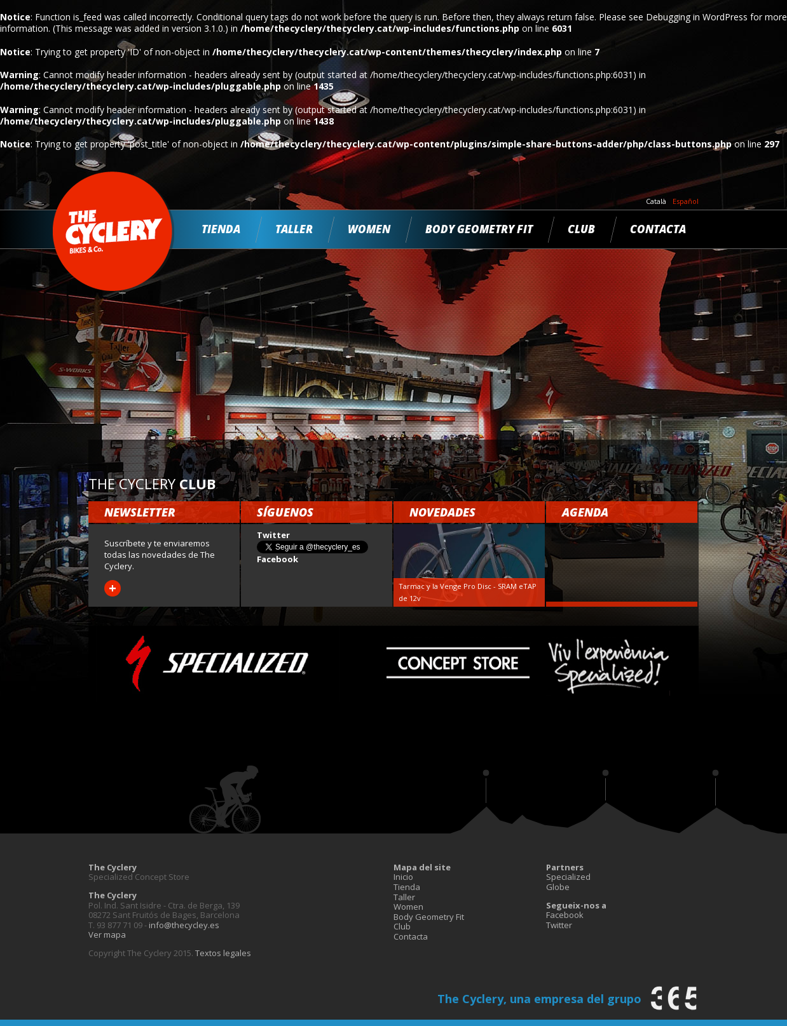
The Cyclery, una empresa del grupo (539, 998)
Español (686, 201)
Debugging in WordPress (697, 17)
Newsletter (139, 512)
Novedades (442, 512)
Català (656, 201)
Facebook (565, 915)
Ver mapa (107, 934)
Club (581, 229)
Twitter (559, 925)
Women (369, 229)
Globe (558, 887)
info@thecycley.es (184, 925)
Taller (294, 229)
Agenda (585, 512)
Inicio (403, 876)
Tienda (221, 229)
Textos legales (223, 953)
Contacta (658, 229)
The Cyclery (113, 232)
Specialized (568, 876)
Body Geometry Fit (479, 229)
